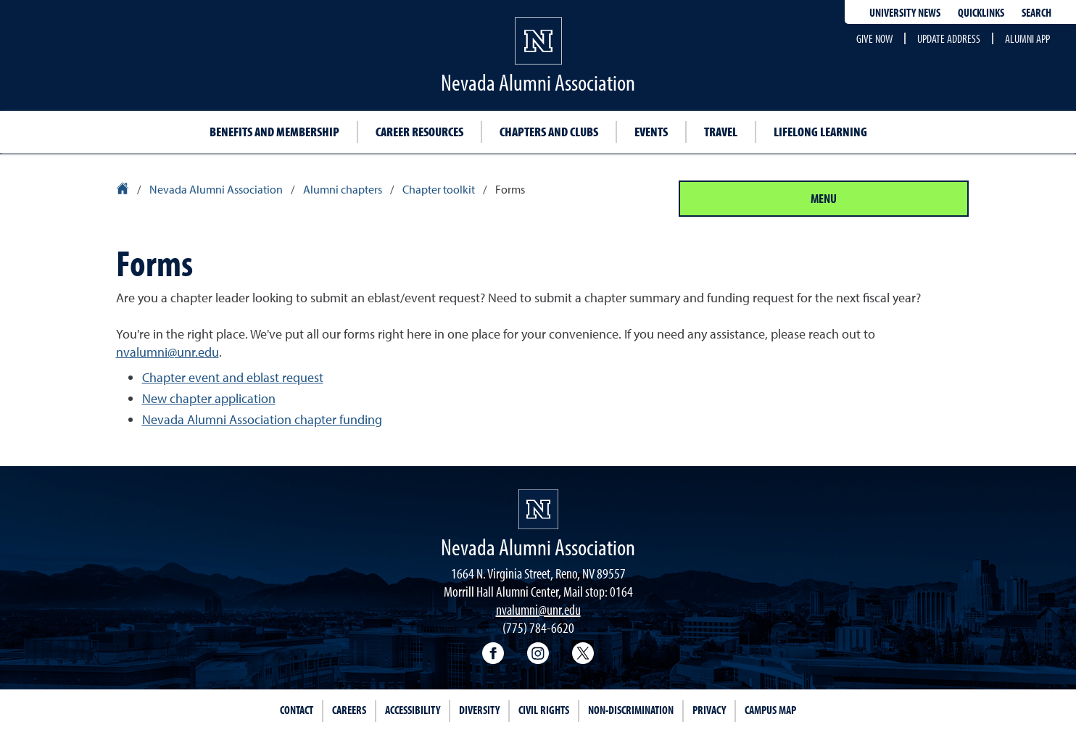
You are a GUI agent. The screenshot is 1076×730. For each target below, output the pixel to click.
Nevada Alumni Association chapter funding (262, 419)
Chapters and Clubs (549, 131)
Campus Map (770, 709)
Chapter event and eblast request (232, 377)
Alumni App (1027, 38)
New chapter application (209, 398)
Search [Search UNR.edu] (1036, 12)
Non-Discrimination (631, 709)
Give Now (874, 38)
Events (651, 131)
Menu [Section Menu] (824, 198)
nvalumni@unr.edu (167, 352)
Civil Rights (543, 709)
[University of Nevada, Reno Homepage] (538, 509)
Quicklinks (981, 12)
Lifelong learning (820, 131)
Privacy (709, 709)
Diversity (479, 709)
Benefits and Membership (274, 131)
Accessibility (412, 709)
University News (904, 12)
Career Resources (419, 131)
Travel (720, 131)
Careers (349, 709)
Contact (296, 709)
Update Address (948, 38)
